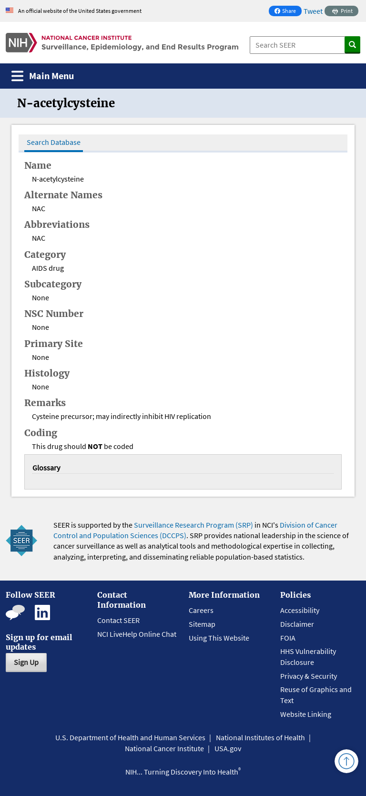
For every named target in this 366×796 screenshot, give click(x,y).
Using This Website (219, 638)
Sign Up (26, 662)
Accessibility (299, 610)
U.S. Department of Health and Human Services (130, 737)
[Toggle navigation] (43, 76)
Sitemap (202, 624)
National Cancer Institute (164, 748)
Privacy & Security (308, 676)
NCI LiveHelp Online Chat (136, 634)
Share (288, 11)
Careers (201, 610)
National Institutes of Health (260, 737)
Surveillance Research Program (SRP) (193, 525)
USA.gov (227, 748)
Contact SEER (118, 620)
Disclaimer (297, 624)
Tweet (313, 11)
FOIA (287, 638)
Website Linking (305, 714)
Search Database (54, 142)
